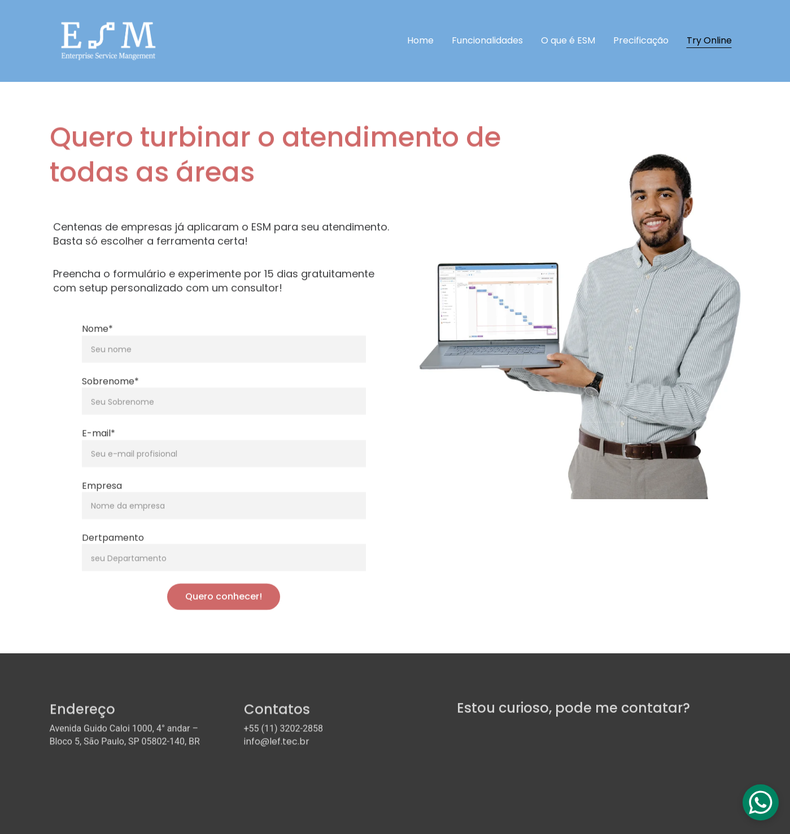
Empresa (102, 494)
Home (420, 40)
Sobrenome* (110, 390)
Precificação (641, 40)
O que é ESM (568, 40)
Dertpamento (113, 546)
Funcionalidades (487, 40)
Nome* (97, 337)
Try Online (709, 40)
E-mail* (98, 442)
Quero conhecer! (223, 605)
